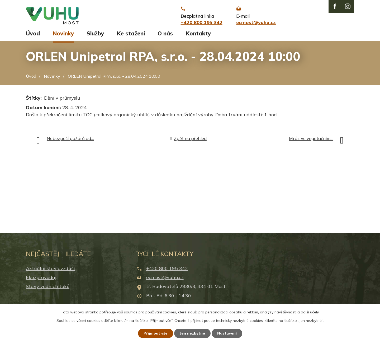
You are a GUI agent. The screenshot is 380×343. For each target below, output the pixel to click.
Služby (95, 33)
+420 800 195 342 (167, 269)
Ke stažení (131, 33)
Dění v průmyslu (62, 98)
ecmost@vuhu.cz (165, 278)
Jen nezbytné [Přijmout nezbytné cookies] (192, 333)
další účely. (310, 312)
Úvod (33, 33)
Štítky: (34, 98)
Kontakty (198, 33)
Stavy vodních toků (47, 287)
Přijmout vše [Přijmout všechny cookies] (156, 333)
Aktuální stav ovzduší (50, 269)
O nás (165, 33)
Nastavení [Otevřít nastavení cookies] (227, 333)
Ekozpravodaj (41, 278)
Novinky (63, 33)
